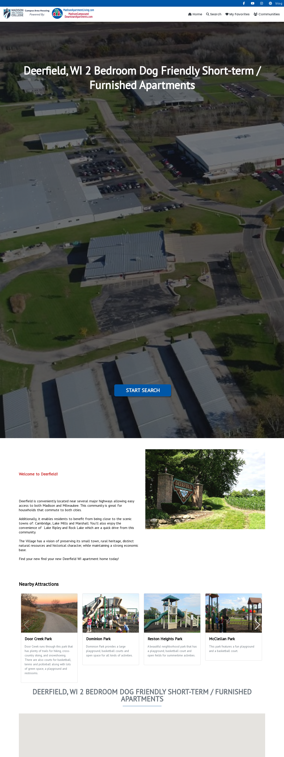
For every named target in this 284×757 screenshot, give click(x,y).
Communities (267, 14)
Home (195, 14)
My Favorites (237, 14)
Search (213, 14)
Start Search (143, 390)
